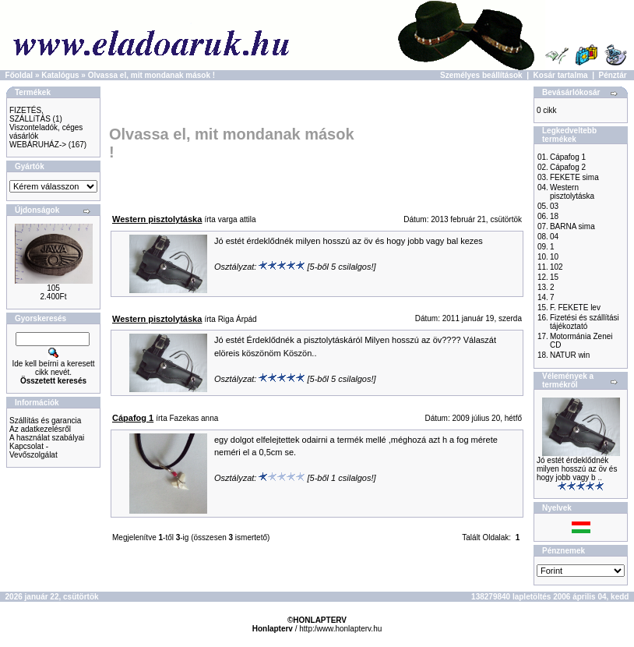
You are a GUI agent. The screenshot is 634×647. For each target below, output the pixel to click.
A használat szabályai (46, 437)
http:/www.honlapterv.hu (340, 628)
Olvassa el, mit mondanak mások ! (151, 75)
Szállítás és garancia (45, 420)
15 (554, 277)
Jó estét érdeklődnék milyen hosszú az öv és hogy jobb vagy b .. (577, 469)
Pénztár (613, 75)
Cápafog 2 (568, 167)
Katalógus (60, 75)
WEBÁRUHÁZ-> (37, 144)
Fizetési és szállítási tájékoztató (584, 322)
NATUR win (570, 355)
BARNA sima (572, 226)
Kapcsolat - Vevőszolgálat (33, 450)
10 (554, 257)
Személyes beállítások (481, 75)
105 (53, 288)
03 (554, 206)
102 (556, 267)
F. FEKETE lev (575, 307)
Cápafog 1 (568, 157)
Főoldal (19, 75)
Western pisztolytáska (572, 191)
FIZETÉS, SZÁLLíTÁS (30, 114)
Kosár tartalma (561, 75)
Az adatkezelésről (40, 429)
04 (554, 236)
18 (554, 216)
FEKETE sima (574, 177)
